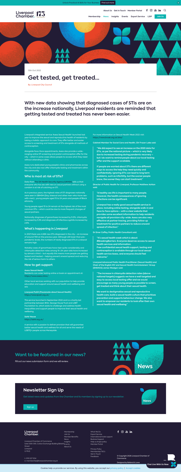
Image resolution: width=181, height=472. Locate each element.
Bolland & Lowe (133, 462)
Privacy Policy (96, 449)
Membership (94, 16)
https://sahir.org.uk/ (34, 319)
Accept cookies (133, 468)
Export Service (138, 16)
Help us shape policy (99, 442)
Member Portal (135, 10)
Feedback (95, 456)
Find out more (108, 3)
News (106, 16)
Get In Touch (120, 10)
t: (30, 458)
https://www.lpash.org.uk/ (37, 295)
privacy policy (116, 468)
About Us (107, 10)
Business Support (97, 439)
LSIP (150, 16)
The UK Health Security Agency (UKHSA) (53, 182)
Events (125, 16)
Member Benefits (71, 437)
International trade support (101, 437)
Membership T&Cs (98, 451)
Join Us (160, 16)
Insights (115, 16)
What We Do (96, 432)
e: (41, 461)
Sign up (30, 407)
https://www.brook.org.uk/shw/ (108, 137)
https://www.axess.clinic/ (36, 276)
